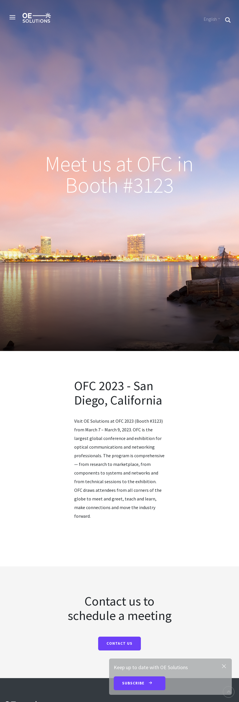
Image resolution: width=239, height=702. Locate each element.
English (210, 19)
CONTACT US (119, 643)
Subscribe (139, 684)
